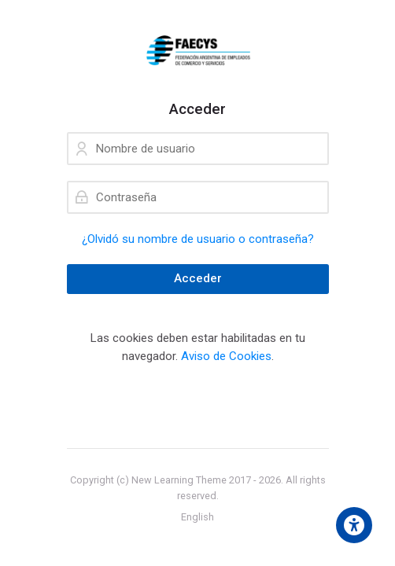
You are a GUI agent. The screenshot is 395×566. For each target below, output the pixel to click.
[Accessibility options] (354, 525)
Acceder (198, 278)
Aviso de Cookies (226, 356)
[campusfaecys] (198, 50)
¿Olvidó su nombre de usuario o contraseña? (198, 239)
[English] (197, 517)
